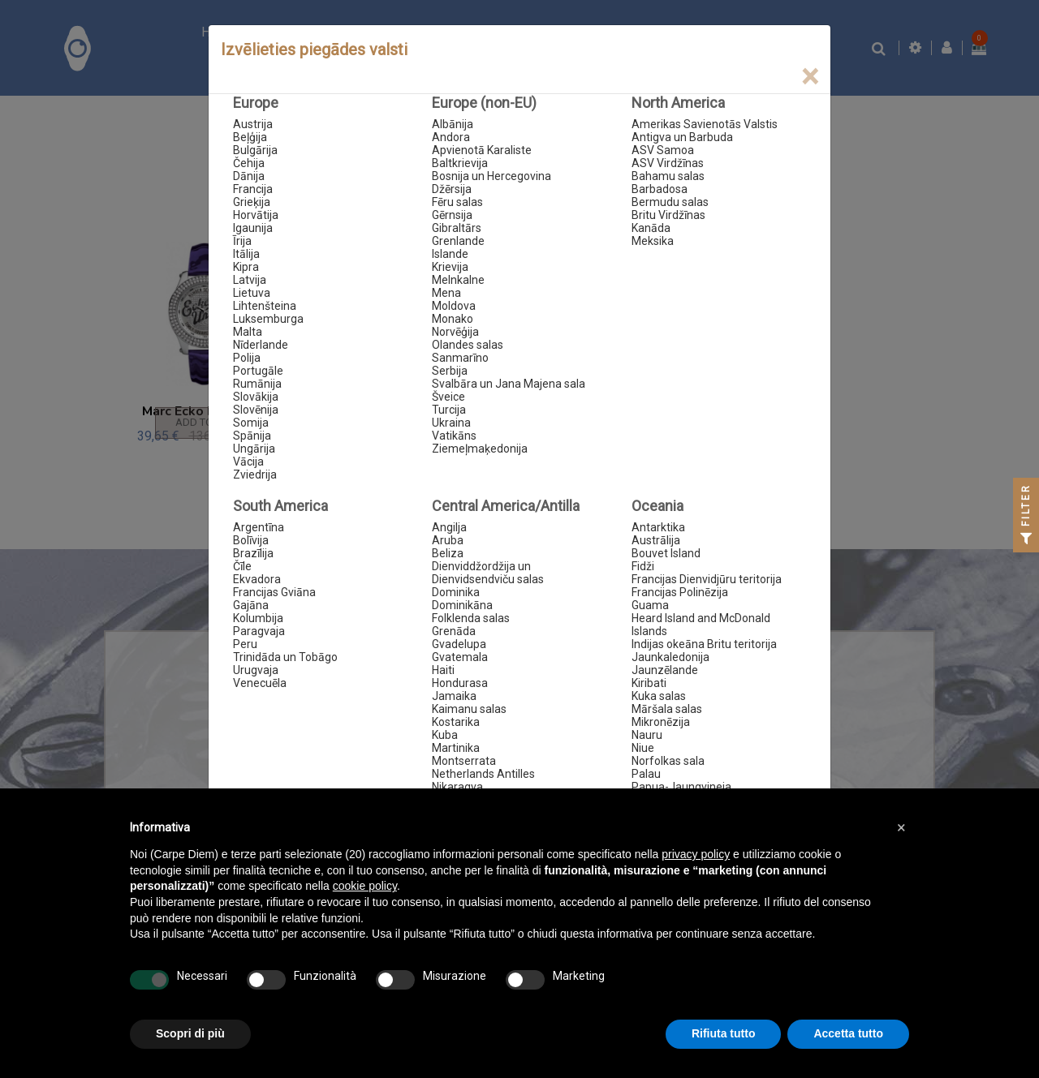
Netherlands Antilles (483, 773)
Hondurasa (460, 682)
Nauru (647, 734)
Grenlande (458, 240)
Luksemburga (268, 318)
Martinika (456, 747)
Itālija (246, 253)
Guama (650, 605)
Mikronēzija (661, 721)
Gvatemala (460, 657)
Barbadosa (660, 189)
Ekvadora (257, 579)
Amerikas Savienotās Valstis (705, 124)
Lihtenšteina (264, 305)
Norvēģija (455, 331)
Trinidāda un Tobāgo (285, 657)
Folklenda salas (471, 618)
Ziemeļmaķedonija (480, 448)
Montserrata (464, 760)
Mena (446, 292)
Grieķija (251, 201)
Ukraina (451, 422)
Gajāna (251, 605)
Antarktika (658, 527)
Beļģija (250, 137)
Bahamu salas (668, 176)
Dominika (456, 592)
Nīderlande (260, 344)
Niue (643, 747)
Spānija (252, 435)
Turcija (449, 409)
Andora (451, 137)
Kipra (246, 266)
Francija (253, 189)
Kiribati (649, 682)
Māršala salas (667, 708)
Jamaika (454, 695)
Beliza (447, 553)
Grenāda (454, 631)
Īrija (242, 240)
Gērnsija (452, 214)
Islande (450, 253)
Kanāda (651, 227)
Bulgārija (255, 150)
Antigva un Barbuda (682, 137)
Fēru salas (457, 201)
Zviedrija (255, 474)
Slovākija (255, 396)
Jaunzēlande (665, 670)
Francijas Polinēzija (680, 592)
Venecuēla (260, 682)
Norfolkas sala (668, 760)
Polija (247, 357)
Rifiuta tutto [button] (724, 1033)
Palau (646, 773)
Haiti (443, 670)
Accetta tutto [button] (848, 1033)
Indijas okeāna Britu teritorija (704, 644)
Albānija (452, 124)
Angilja (449, 527)
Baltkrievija (460, 163)
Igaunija (253, 227)
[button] (901, 827)
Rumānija (257, 383)
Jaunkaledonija (670, 657)
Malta (247, 331)
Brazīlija (253, 553)
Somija (251, 422)
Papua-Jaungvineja (681, 786)
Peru (245, 644)
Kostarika (456, 721)
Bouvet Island (666, 553)
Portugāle (258, 370)
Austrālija (656, 540)
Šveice (448, 396)
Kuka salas (659, 695)
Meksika (653, 240)
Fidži (643, 566)
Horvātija (255, 214)
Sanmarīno (460, 357)
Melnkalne (458, 279)
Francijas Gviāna (274, 592)
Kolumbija (258, 618)
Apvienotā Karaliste (482, 150)
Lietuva (251, 292)
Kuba (445, 734)
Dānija (249, 176)
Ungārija (254, 448)
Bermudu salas (670, 201)
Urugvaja (255, 670)
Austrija (253, 124)
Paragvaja (259, 631)
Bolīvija (251, 540)
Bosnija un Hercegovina (491, 176)
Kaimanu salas (469, 708)
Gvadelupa (459, 644)
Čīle (242, 566)
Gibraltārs (456, 227)
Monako (452, 318)
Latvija (249, 279)
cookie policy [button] (365, 885)
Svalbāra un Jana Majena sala (508, 383)
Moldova (454, 305)
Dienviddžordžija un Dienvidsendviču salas (488, 573)
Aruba (447, 540)
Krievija (450, 266)
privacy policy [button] (696, 854)
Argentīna (258, 527)
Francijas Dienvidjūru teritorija (707, 579)
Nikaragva (457, 786)
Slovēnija (255, 409)
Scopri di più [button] (190, 1033)
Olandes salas (467, 344)
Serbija (450, 370)
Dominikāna (462, 605)
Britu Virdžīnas (668, 214)
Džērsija (452, 189)
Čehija (249, 163)
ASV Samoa (663, 150)
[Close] (809, 76)
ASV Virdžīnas (668, 163)
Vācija (248, 461)
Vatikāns (454, 435)
